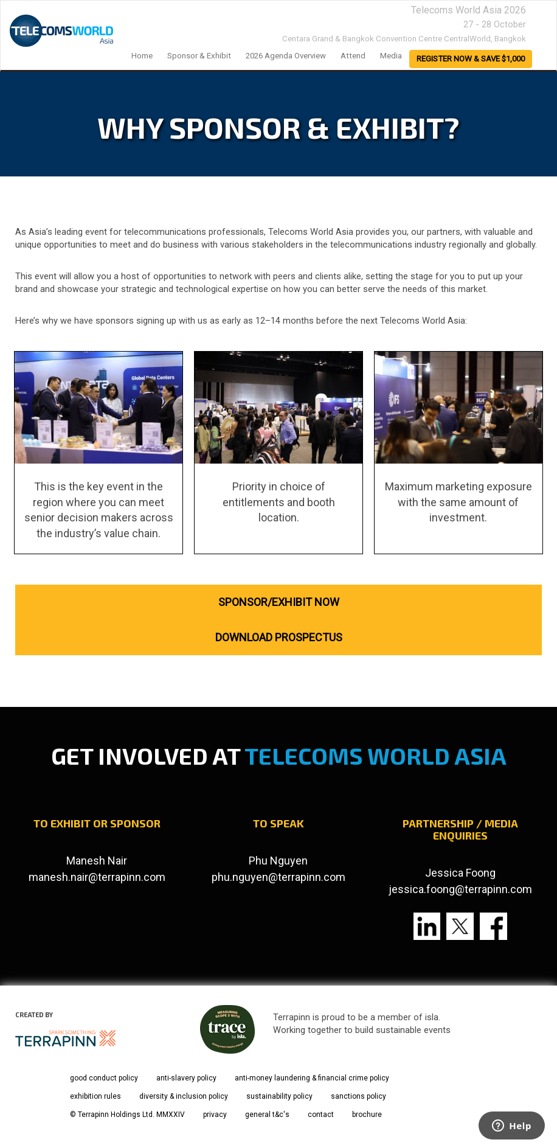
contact (321, 1114)
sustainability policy (279, 1096)
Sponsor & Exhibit (199, 55)
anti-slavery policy (186, 1078)
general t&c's (267, 1114)
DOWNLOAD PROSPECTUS (278, 637)
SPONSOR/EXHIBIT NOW (278, 602)
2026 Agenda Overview (286, 55)
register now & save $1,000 (471, 58)
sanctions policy (358, 1096)
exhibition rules (95, 1096)
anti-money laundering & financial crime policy (312, 1078)
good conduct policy (104, 1078)
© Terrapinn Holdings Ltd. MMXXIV (127, 1114)
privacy (215, 1114)
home (142, 55)
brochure (367, 1114)
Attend (353, 55)
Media (391, 55)
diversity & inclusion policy (183, 1096)
